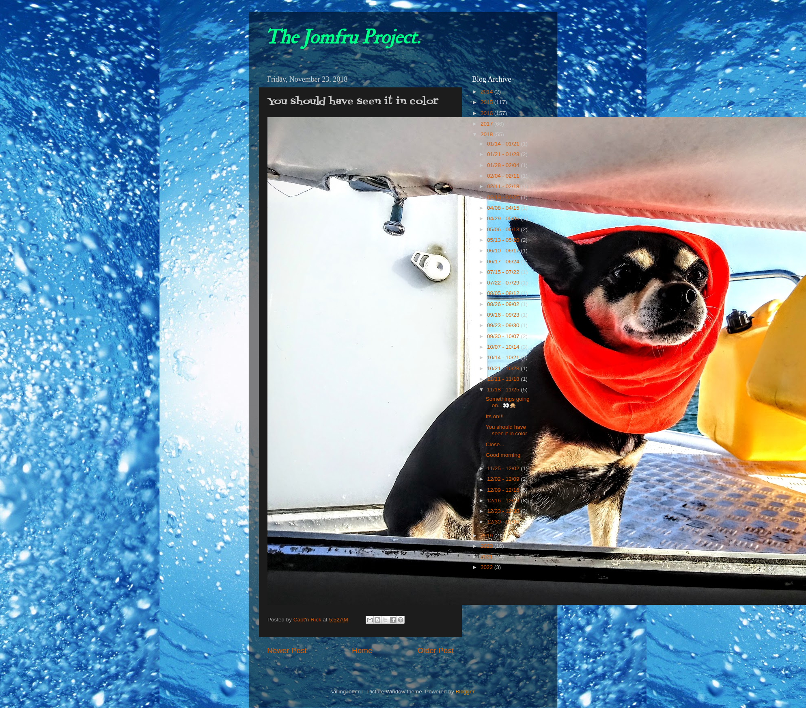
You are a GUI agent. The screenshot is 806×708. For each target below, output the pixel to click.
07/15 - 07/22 (504, 272)
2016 (487, 113)
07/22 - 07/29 (504, 283)
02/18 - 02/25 (504, 197)
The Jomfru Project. (342, 37)
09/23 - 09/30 (504, 325)
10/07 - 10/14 (504, 347)
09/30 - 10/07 (504, 336)
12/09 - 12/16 (504, 490)
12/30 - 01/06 (504, 522)
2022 (487, 567)
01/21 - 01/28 (504, 154)
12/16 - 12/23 (504, 500)
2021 (487, 557)
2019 (487, 535)
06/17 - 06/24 (504, 261)
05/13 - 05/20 (504, 240)
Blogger (464, 691)
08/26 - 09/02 (504, 304)
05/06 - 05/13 (504, 229)
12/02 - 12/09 (504, 479)
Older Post (436, 650)
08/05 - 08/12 (504, 293)
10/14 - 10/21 (504, 357)
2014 (487, 92)
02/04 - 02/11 (504, 176)
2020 (487, 546)
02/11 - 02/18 (504, 186)
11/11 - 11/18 (504, 379)
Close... (495, 444)
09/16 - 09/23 (504, 315)
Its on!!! (495, 416)
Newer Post (287, 650)
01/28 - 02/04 (504, 165)
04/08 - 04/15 (504, 208)
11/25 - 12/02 (504, 468)
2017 (487, 124)
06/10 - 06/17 (504, 251)
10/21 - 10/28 (504, 368)
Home (362, 650)
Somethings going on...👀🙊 (508, 402)
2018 (487, 134)
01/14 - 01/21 (504, 144)
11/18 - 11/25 (504, 390)
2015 (487, 102)
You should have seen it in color (506, 430)
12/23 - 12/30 (504, 511)
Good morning (503, 455)
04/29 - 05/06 (504, 218)
